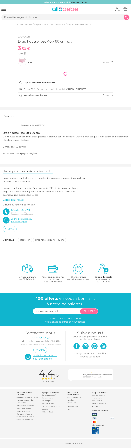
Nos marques (46, 401)
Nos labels (70, 400)
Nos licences (71, 403)
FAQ (68, 409)
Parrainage (96, 406)
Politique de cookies (24, 408)
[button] (25, 53)
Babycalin (25, 240)
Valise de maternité (99, 403)
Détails (69, 42)
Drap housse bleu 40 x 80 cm (49, 240)
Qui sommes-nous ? (49, 395)
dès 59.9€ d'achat (28, 273)
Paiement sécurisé (100, 411)
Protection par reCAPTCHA (73, 444)
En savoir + (107, 95)
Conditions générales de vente (27, 397)
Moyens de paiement (24, 414)
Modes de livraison (23, 411)
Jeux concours (97, 401)
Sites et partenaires (74, 397)
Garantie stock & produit (25, 417)
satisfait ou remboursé (78, 272)
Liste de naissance (98, 395)
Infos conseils (97, 398)
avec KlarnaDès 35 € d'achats (53, 273)
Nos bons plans (47, 398)
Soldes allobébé (47, 412)
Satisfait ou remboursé (25, 420)
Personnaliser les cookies (25, 406)
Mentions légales (48, 403)
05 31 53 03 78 (103, 281)
